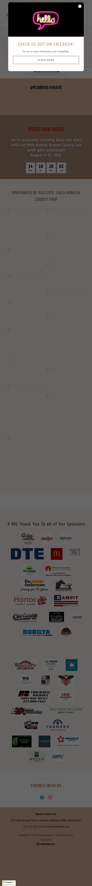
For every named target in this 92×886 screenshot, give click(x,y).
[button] (9, 883)
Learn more (46, 60)
